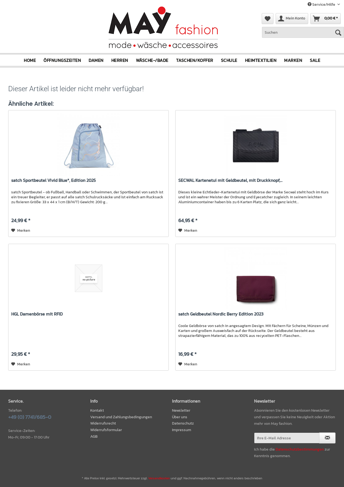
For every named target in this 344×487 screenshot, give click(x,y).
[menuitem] (303, 35)
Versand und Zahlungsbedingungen (121, 417)
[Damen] (96, 60)
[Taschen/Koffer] (194, 60)
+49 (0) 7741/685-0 (29, 417)
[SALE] (315, 60)
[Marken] (293, 60)
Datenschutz (183, 423)
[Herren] (119, 60)
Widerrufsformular (106, 430)
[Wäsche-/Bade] (152, 60)
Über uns (179, 417)
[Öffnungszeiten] (62, 60)
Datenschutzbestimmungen (300, 449)
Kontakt (97, 410)
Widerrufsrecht (103, 423)
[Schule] (229, 60)
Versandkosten (159, 478)
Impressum (181, 430)
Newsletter (181, 410)
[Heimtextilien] (261, 60)
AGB (94, 436)
